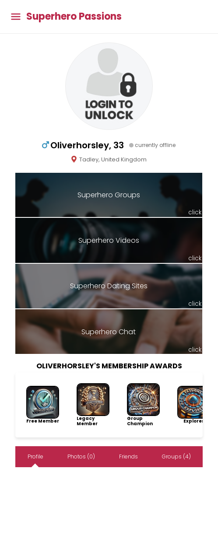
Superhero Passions (74, 16)
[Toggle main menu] (16, 17)
